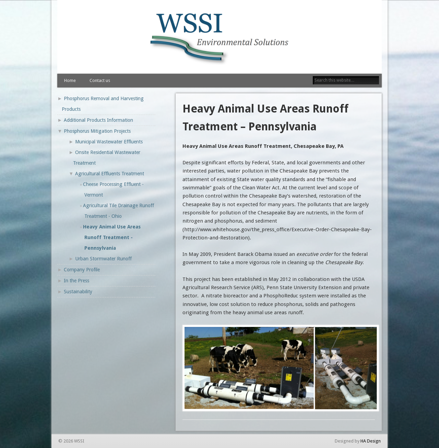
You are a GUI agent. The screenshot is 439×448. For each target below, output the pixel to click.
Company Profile (82, 269)
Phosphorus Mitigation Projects (97, 131)
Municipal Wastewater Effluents (109, 141)
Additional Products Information (98, 120)
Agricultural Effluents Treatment (109, 173)
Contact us (100, 80)
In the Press (76, 280)
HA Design (370, 441)
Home (70, 80)
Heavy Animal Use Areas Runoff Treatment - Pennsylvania (112, 237)
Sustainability (78, 291)
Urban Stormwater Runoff (103, 258)
